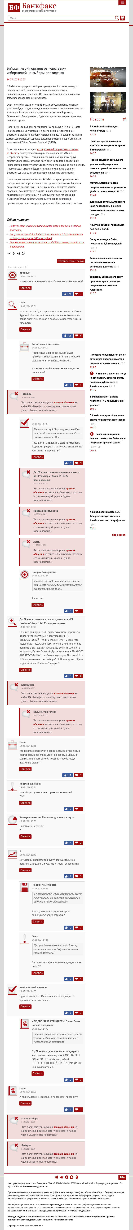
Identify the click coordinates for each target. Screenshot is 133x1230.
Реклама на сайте (64, 1220)
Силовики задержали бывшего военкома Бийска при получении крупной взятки (108, 438)
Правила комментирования (90, 1216)
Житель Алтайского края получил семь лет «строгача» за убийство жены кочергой (108, 187)
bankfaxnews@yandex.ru (35, 1186)
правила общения (64, 402)
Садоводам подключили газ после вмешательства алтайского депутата (106, 262)
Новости (97, 119)
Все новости (119, 534)
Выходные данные (17, 1216)
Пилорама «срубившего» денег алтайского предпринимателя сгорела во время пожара (108, 359)
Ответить (25, 288)
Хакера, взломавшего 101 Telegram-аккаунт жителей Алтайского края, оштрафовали (107, 516)
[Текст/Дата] (122, 18)
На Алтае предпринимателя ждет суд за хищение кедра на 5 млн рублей (107, 145)
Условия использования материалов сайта (51, 1216)
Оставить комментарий (71, 261)
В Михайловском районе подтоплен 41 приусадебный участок (106, 401)
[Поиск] (117, 18)
